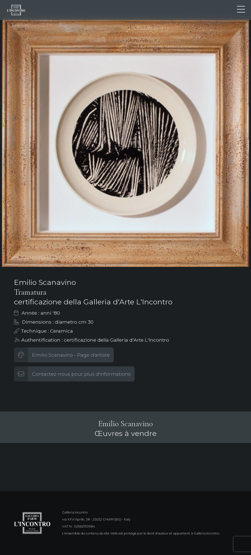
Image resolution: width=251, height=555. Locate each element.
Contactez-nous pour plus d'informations (81, 374)
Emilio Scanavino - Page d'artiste (71, 355)
